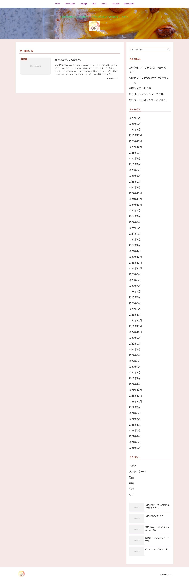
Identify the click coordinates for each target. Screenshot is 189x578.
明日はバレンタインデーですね (146, 94)
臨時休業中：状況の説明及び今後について (149, 80)
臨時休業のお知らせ (140, 88)
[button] (168, 49)
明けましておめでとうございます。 (148, 100)
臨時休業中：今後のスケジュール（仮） (147, 70)
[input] (150, 49)
